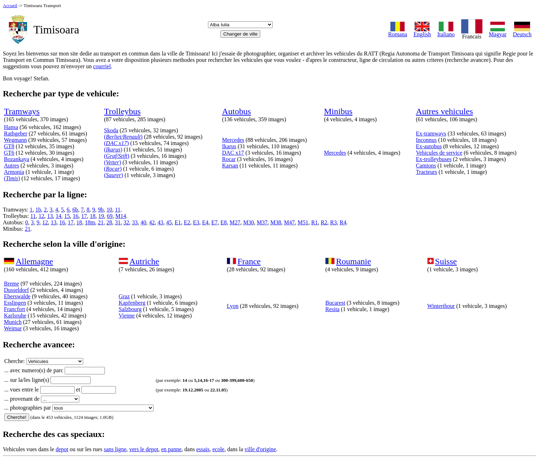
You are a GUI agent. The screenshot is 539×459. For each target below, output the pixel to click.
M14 (121, 216)
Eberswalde (17, 296)
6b (75, 210)
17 (84, 216)
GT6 (9, 153)
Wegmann (15, 140)
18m (90, 222)
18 (93, 216)
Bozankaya (16, 159)
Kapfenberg (132, 303)
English (422, 31)
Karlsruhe (15, 316)
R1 (314, 222)
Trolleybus (122, 111)
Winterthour (441, 306)
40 (143, 222)
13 (50, 216)
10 (109, 210)
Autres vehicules (444, 111)
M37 (262, 222)
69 (110, 216)
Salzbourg (130, 309)
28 (109, 222)
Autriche (144, 261)
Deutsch (522, 31)
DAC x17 (233, 153)
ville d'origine (260, 449)
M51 (303, 222)
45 (169, 222)
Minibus (338, 111)
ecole (218, 449)
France (249, 261)
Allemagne (34, 261)
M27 (235, 222)
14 (59, 216)
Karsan (230, 165)
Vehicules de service (439, 153)
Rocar (229, 159)
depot (61, 449)
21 (100, 222)
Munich (13, 322)
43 (160, 222)
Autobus (236, 111)
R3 (333, 222)
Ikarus (229, 146)
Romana (397, 31)
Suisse (446, 261)
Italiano (446, 31)
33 (135, 222)
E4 (205, 222)
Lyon (233, 306)
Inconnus (426, 140)
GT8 (9, 146)
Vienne (127, 316)
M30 (248, 222)
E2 (187, 222)
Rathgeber (15, 133)
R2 (324, 222)
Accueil (10, 5)
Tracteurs (426, 172)
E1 (178, 222)
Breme (11, 284)
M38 (276, 222)
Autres (11, 165)
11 (117, 210)
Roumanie (353, 261)
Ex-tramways (431, 133)
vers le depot (143, 449)
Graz (124, 296)
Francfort (14, 309)
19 (101, 216)
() (12, 178)
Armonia (14, 172)
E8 (223, 222)
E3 (196, 222)
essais (202, 449)
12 (41, 216)
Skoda (111, 130)
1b (38, 210)
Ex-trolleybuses (434, 159)
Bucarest (335, 303)
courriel (102, 66)
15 (67, 216)
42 (152, 222)
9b (100, 210)
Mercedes (233, 140)
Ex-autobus (429, 146)
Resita (332, 309)
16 (76, 216)
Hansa (11, 127)
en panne (171, 449)
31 (118, 222)
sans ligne (115, 449)
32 (126, 222)
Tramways (21, 111)
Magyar (498, 31)
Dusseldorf (16, 290)
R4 (343, 222)
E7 (214, 222)
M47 (289, 222)
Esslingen (15, 303)
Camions (426, 165)
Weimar (13, 328)
